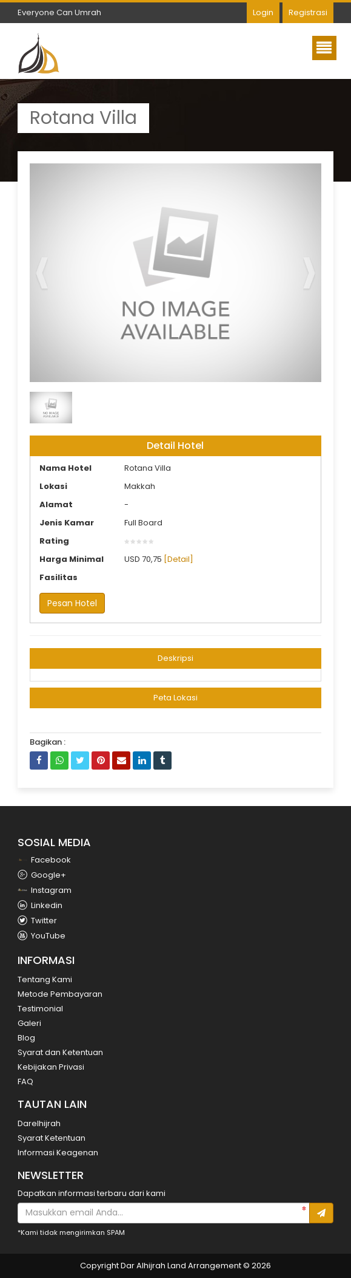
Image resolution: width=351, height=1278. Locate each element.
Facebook (44, 860)
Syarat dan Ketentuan (60, 1052)
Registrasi (308, 12)
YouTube (41, 935)
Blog (26, 1038)
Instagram (45, 890)
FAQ (25, 1081)
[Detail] (178, 559)
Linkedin (40, 905)
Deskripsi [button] (175, 658)
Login (263, 12)
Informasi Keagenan (58, 1152)
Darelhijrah (39, 1123)
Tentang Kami (45, 979)
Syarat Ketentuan (51, 1138)
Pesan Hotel (72, 603)
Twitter (37, 920)
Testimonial (40, 1008)
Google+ (42, 875)
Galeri (29, 1023)
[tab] (175, 658)
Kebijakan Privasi (51, 1067)
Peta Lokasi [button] (175, 697)
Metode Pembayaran (60, 994)
